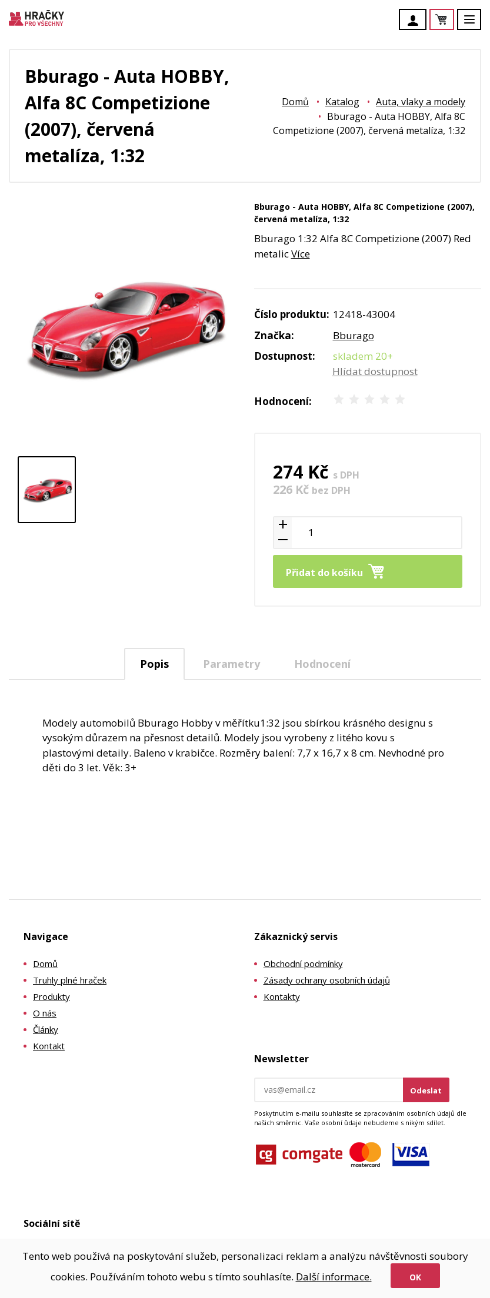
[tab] (154, 664)
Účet (416, 20)
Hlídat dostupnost (375, 371)
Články (45, 1029)
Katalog (342, 101)
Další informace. (334, 1276)
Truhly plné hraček (69, 980)
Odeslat (426, 1090)
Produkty (51, 996)
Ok (415, 1277)
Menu (476, 25)
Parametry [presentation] (231, 664)
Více (300, 253)
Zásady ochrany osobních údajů (327, 980)
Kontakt (49, 1046)
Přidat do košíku (324, 572)
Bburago (353, 335)
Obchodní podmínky (303, 963)
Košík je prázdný (453, 20)
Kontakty (282, 996)
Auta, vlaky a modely (420, 101)
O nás (44, 1013)
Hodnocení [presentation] (322, 664)
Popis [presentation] (154, 664)
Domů (295, 101)
